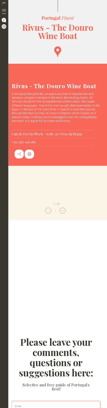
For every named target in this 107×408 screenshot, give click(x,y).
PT (4, 3)
